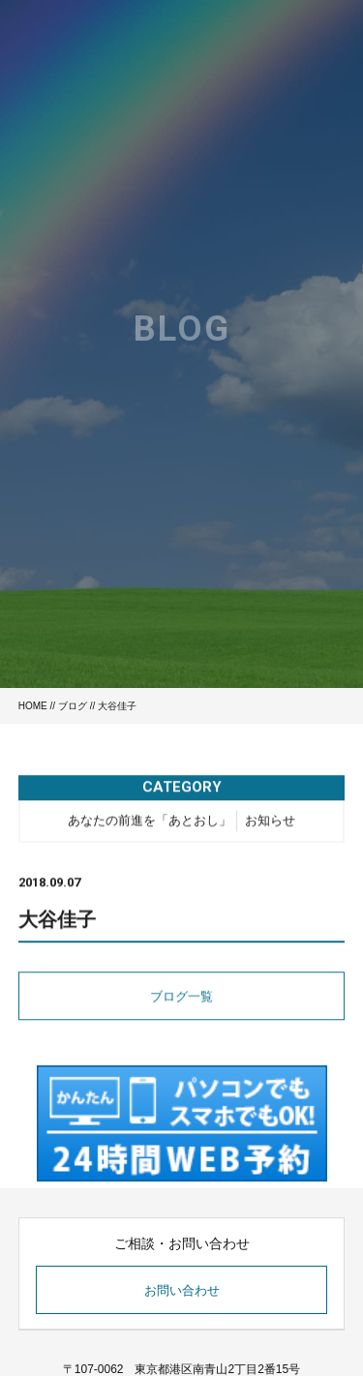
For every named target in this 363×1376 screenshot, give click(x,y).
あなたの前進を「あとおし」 (149, 822)
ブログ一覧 (181, 998)
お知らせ (270, 822)
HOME (32, 706)
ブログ (72, 706)
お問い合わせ (182, 1290)
